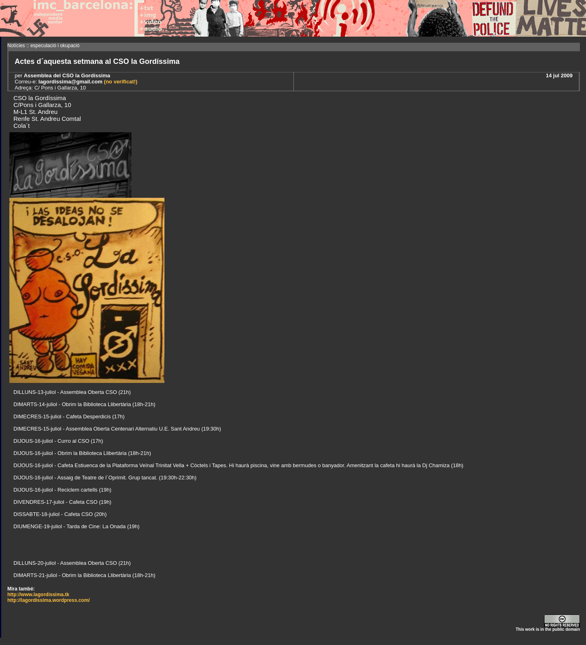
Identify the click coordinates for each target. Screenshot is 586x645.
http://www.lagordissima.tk (38, 594)
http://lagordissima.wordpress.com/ (48, 600)
